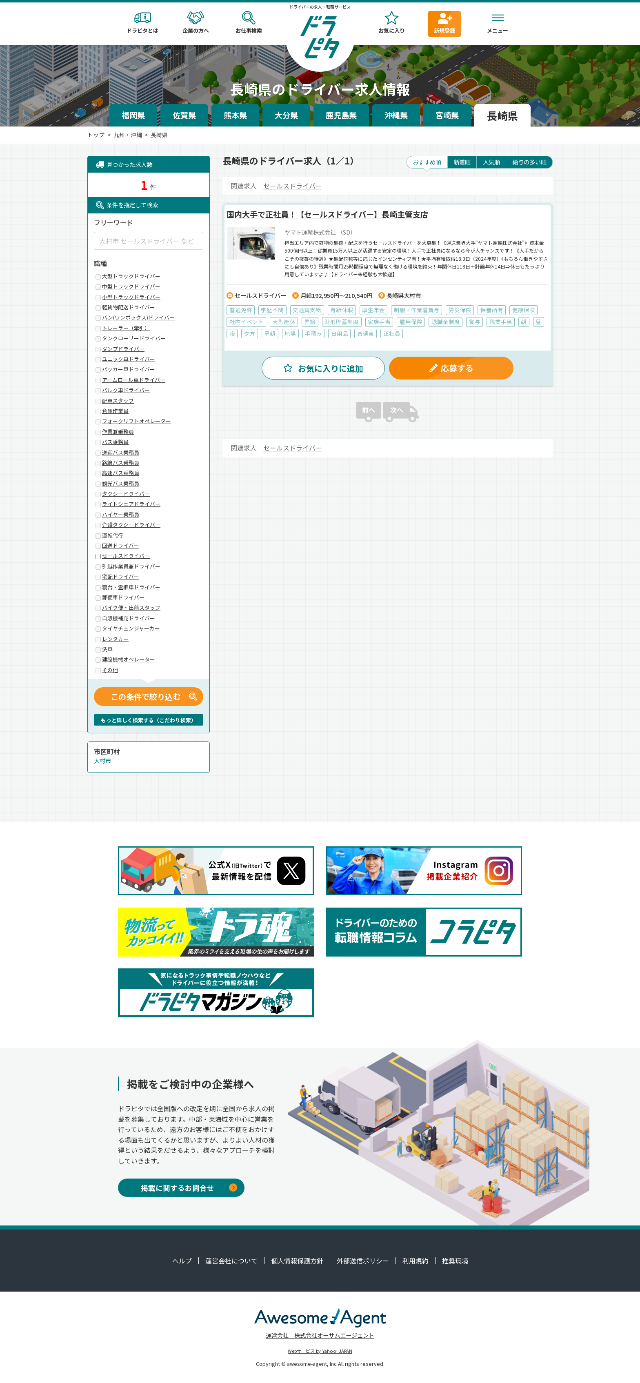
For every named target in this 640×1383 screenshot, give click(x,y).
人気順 (491, 162)
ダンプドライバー (123, 349)
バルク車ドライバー (126, 390)
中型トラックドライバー (131, 286)
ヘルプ (182, 1260)
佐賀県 (184, 115)
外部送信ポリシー (363, 1260)
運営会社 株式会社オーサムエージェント (320, 1335)
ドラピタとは (142, 22)
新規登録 (444, 22)
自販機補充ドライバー (128, 618)
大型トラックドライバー (131, 276)
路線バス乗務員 (120, 463)
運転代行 (112, 535)
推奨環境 (455, 1260)
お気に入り (391, 22)
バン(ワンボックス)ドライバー (138, 317)
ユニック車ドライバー (128, 359)
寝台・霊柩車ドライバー (131, 587)
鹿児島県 (341, 115)
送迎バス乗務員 (120, 452)
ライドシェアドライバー (131, 504)
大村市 (102, 760)
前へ (368, 414)
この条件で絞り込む (145, 696)
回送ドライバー (120, 545)
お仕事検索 (248, 22)
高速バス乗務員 (120, 473)
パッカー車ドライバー (128, 369)
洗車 (107, 649)
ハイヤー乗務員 (120, 514)
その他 (110, 670)
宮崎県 (447, 115)
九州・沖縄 (127, 135)
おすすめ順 (427, 162)
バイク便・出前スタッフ (131, 607)
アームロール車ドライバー (133, 380)
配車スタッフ (118, 400)
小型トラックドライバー (131, 297)
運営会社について (231, 1260)
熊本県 (235, 115)
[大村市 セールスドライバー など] (148, 241)
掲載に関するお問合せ (189, 1188)
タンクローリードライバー (134, 338)
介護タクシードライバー (131, 525)
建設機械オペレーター (128, 659)
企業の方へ (195, 22)
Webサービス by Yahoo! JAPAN (320, 1350)
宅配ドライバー (120, 576)
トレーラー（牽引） (126, 328)
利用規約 (415, 1260)
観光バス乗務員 (120, 483)
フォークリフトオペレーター (136, 421)
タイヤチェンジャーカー (131, 628)
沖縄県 (396, 115)
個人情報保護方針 (297, 1260)
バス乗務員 (115, 442)
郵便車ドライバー (123, 597)
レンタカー (115, 639)
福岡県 (133, 115)
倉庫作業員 (115, 411)
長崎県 (502, 115)
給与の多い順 (529, 162)
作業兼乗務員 (118, 431)
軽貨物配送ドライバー (128, 307)
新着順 (462, 162)
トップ (95, 135)
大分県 (286, 115)
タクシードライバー (126, 494)
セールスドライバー (292, 186)
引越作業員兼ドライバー (131, 566)
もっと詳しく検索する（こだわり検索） (148, 720)
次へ (396, 414)
